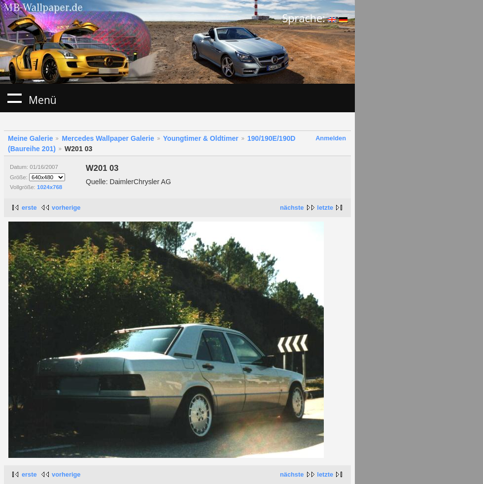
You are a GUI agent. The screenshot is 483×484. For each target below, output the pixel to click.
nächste (292, 207)
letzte (325, 207)
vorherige (66, 207)
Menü (14, 98)
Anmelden (330, 138)
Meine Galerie (30, 138)
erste (29, 207)
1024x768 (49, 187)
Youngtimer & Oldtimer (201, 138)
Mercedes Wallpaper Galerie (108, 138)
